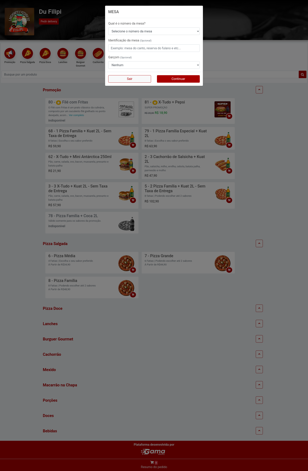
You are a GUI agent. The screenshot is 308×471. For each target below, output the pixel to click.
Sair (129, 79)
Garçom (120, 57)
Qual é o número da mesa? (126, 23)
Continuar (178, 79)
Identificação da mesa (129, 40)
